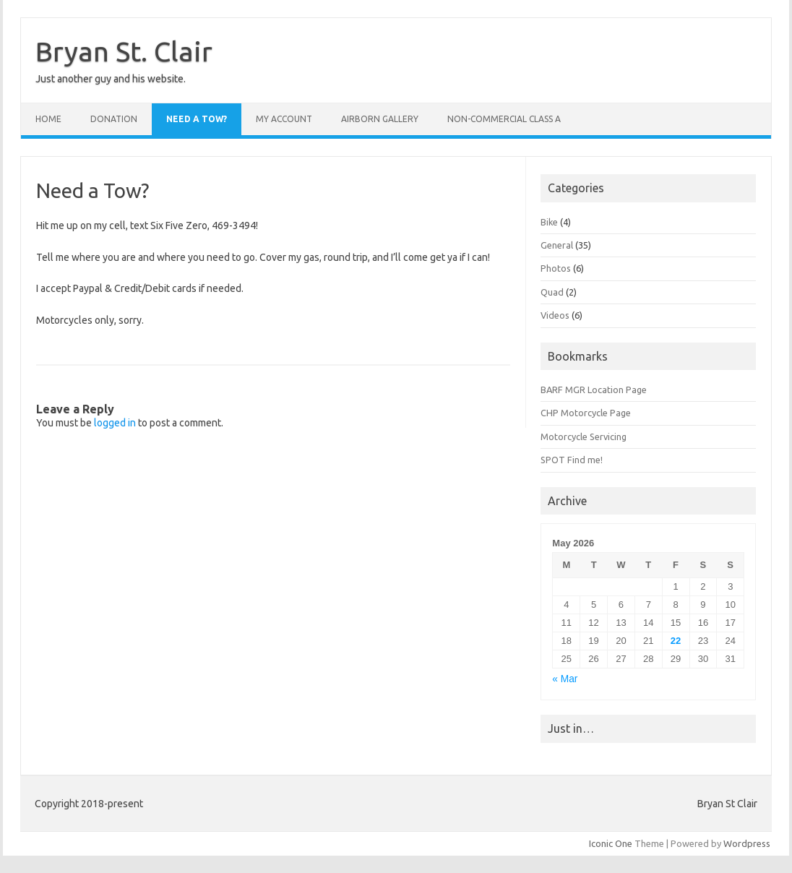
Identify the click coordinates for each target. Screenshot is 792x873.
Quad (552, 292)
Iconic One (610, 843)
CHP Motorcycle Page (586, 413)
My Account (284, 119)
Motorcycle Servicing (584, 436)
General (557, 245)
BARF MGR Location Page (594, 389)
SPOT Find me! (572, 460)
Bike (549, 222)
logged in (115, 423)
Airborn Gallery (379, 119)
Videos (555, 315)
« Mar (564, 679)
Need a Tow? (196, 119)
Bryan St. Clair (123, 51)
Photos (556, 268)
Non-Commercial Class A (504, 119)
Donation (113, 119)
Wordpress (746, 843)
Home (48, 119)
